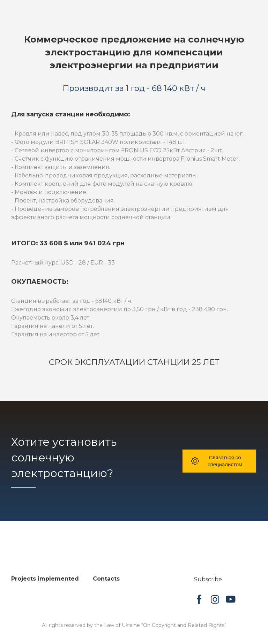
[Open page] (40, 563)
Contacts (106, 578)
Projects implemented (45, 578)
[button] (219, 461)
